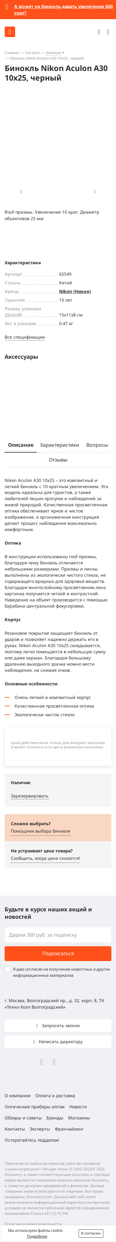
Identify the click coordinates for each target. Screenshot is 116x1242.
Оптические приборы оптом (35, 1107)
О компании (18, 1095)
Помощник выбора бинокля (40, 831)
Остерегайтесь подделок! (32, 1140)
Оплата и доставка (55, 1095)
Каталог (32, 52)
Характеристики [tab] (59, 444)
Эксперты (40, 1129)
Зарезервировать (30, 796)
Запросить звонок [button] (60, 1025)
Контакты (15, 1129)
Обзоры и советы (23, 1118)
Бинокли (53, 52)
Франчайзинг (69, 1129)
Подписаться (58, 953)
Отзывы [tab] (58, 459)
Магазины (79, 1118)
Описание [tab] (20, 444)
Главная (12, 52)
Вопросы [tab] (97, 444)
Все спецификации (25, 337)
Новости (78, 1107)
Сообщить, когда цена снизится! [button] (45, 858)
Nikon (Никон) (75, 291)
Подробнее (37, 1236)
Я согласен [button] (91, 1233)
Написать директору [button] (60, 1041)
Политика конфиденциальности (33, 1224)
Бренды (54, 1118)
